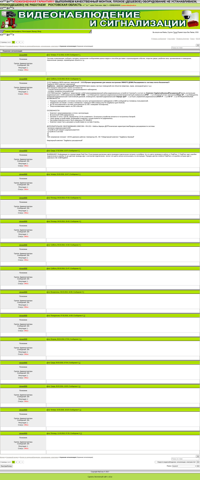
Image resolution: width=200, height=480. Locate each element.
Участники (171, 39)
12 (79, 363)
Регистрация (26, 31)
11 (80, 339)
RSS (197, 32)
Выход (34, 31)
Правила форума (182, 39)
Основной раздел (12, 46)
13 (79, 386)
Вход (39, 31)
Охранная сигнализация (68, 46)
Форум (2, 46)
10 (84, 315)
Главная (7, 31)
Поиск (192, 39)
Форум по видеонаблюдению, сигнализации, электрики (39, 46)
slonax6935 (23, 55)
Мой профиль (16, 31)
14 (80, 410)
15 (81, 433)
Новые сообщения (159, 39)
